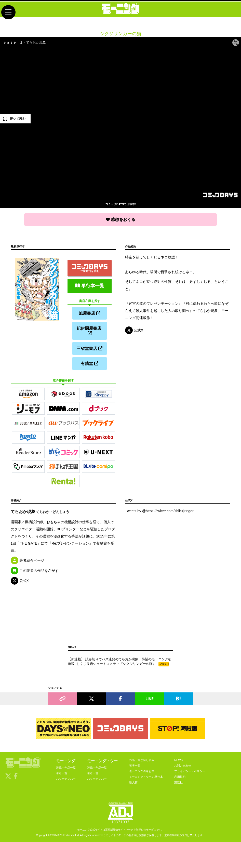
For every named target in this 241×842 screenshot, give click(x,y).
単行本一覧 (89, 285)
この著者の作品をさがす (35, 570)
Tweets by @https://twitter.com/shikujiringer (159, 511)
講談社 (178, 782)
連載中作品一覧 (66, 767)
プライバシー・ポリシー (189, 771)
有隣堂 (89, 363)
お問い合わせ (182, 765)
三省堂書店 (89, 348)
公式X (134, 330)
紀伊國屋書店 (89, 330)
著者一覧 (61, 773)
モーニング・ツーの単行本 (146, 776)
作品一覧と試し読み (141, 759)
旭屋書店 (89, 313)
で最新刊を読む (90, 268)
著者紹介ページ (27, 560)
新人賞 (133, 782)
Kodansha (69, 835)
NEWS (178, 759)
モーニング (65, 761)
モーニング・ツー (102, 761)
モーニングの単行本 (141, 771)
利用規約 (179, 776)
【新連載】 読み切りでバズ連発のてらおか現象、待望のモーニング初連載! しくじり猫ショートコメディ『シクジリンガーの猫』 (119, 661)
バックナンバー (66, 778)
